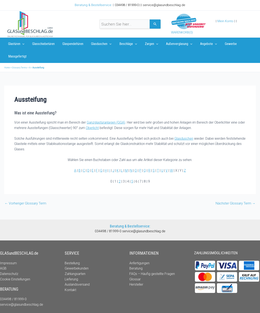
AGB (3, 256)
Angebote (200, 44)
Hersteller (136, 272)
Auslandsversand (77, 272)
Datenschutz (9, 261)
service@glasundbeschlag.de (164, 5)
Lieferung (71, 267)
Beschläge (123, 44)
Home (7, 55)
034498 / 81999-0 (127, 5)
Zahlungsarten (75, 261)
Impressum (8, 251)
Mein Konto (225, 21)
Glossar (135, 267)
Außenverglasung (172, 44)
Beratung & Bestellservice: (94, 5)
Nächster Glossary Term (235, 191)
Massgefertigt (243, 44)
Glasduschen (97, 44)
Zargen (145, 44)
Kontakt (70, 277)
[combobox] (124, 24)
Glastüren (16, 44)
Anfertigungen (139, 251)
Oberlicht (92, 115)
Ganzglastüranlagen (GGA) (106, 110)
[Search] (155, 24)
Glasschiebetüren (42, 44)
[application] (22, 44)
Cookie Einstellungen (15, 267)
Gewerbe (221, 44)
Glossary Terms (19, 55)
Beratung (136, 256)
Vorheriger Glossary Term (25, 191)
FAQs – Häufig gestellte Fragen (152, 261)
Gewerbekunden (77, 256)
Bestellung (72, 251)
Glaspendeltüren (70, 44)
